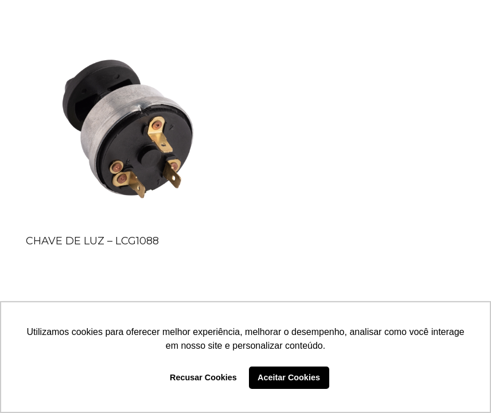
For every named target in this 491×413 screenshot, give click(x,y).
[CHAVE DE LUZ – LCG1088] (128, 128)
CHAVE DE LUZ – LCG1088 (92, 241)
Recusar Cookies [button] (203, 377)
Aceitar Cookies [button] (289, 377)
